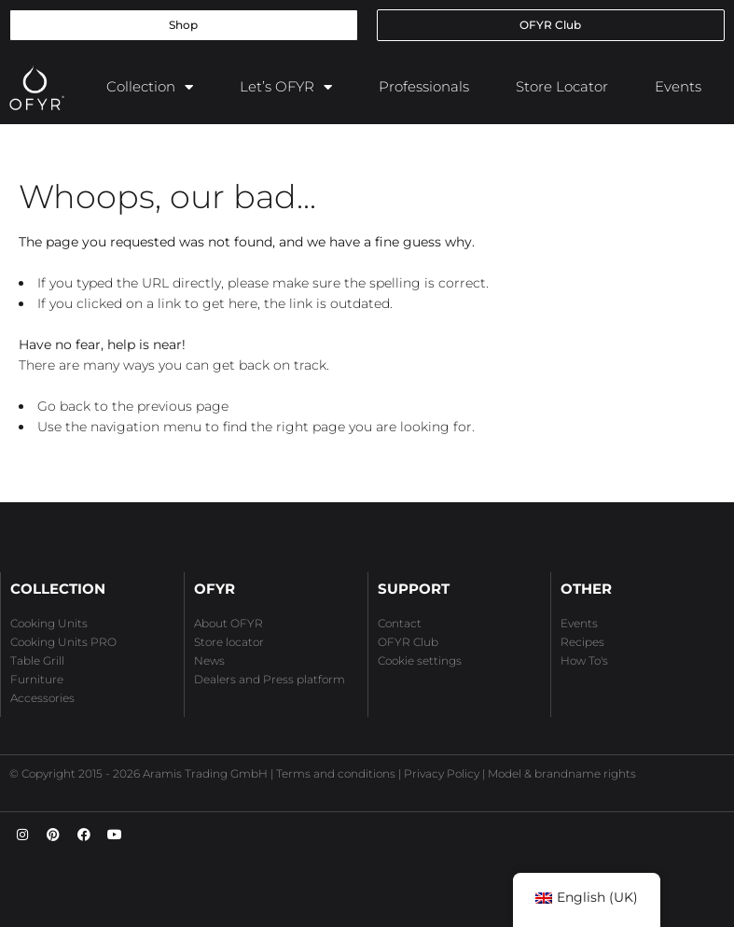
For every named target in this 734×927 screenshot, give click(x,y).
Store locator (229, 642)
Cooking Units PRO (63, 642)
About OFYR (228, 623)
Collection (149, 87)
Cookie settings (420, 660)
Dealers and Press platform (269, 679)
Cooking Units (49, 623)
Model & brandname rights (562, 773)
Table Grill (37, 660)
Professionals (424, 86)
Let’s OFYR (286, 87)
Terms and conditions (335, 773)
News (209, 660)
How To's (584, 660)
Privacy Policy (441, 773)
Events (678, 86)
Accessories (42, 698)
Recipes (582, 642)
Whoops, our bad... (167, 196)
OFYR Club (408, 642)
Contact (400, 623)
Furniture (36, 679)
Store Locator (562, 86)
